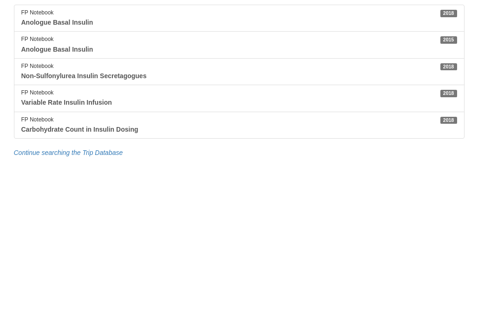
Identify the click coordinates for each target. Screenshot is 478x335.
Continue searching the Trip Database (68, 152)
